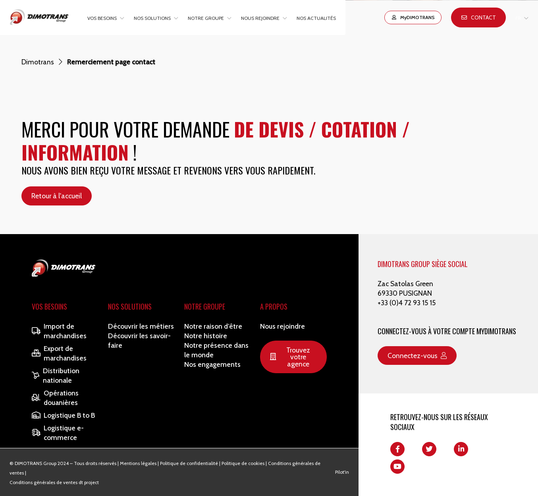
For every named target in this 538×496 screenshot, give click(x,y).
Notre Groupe (204, 306)
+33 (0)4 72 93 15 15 (407, 302)
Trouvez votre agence (290, 357)
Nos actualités (316, 18)
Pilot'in (342, 472)
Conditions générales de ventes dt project (54, 482)
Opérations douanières (55, 398)
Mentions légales (138, 463)
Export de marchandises (59, 353)
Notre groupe (206, 18)
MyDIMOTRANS (413, 17)
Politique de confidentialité (189, 463)
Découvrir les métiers (141, 326)
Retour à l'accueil (56, 196)
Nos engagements (212, 364)
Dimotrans (37, 62)
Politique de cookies (243, 463)
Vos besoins (102, 18)
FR (518, 18)
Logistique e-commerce (58, 433)
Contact (478, 17)
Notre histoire (205, 335)
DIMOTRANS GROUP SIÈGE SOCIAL (423, 264)
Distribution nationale (55, 375)
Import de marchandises (59, 331)
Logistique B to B (63, 415)
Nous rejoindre (260, 18)
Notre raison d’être (213, 326)
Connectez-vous (417, 355)
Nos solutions (152, 18)
